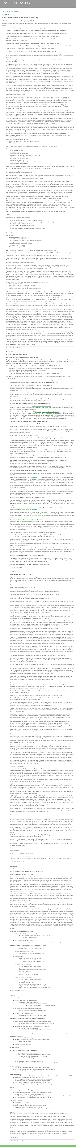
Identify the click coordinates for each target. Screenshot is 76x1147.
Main (12, 11)
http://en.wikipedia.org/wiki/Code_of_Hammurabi (47, 412)
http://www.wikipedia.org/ (33, 477)
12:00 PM (17, 347)
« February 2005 (6, 11)
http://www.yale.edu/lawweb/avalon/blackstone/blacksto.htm (25, 509)
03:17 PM (22, 861)
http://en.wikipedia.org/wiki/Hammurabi (41, 406)
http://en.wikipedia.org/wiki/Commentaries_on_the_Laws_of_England (27, 521)
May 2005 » (16, 11)
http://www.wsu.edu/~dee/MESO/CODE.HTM (21, 387)
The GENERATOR (16, 3)
